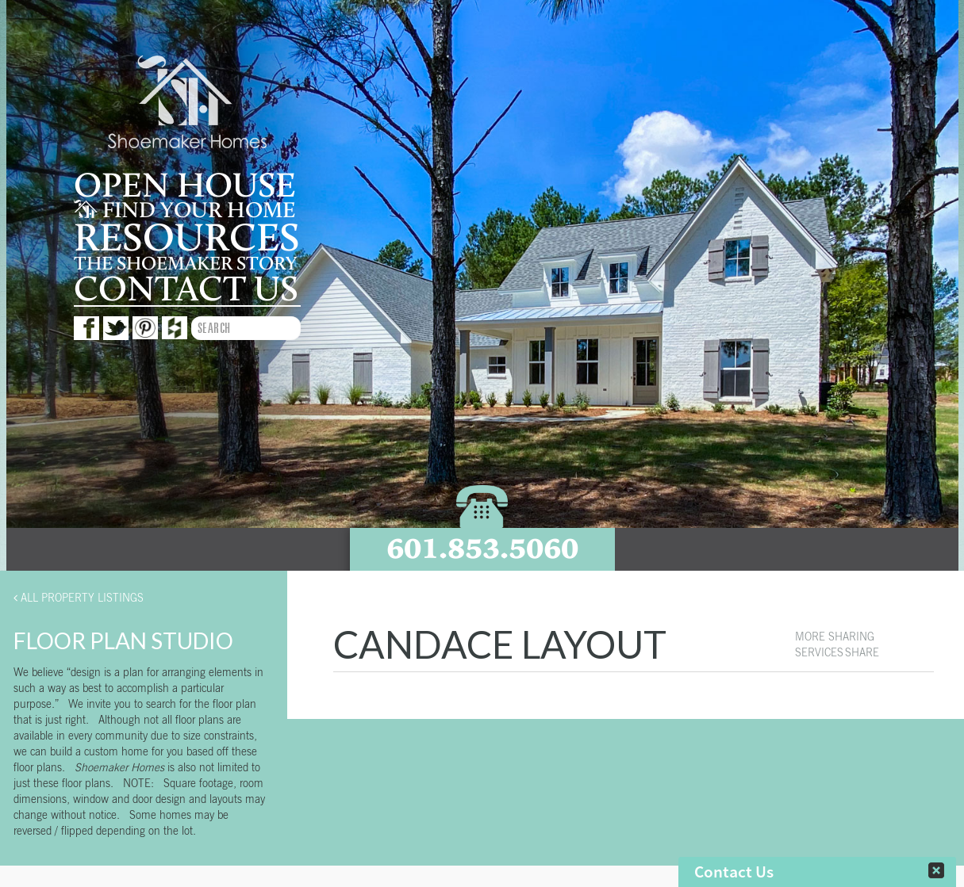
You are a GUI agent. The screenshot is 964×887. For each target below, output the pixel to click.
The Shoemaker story (185, 263)
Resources (187, 238)
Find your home (184, 211)
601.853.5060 (482, 548)
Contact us (186, 289)
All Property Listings (78, 597)
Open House (185, 186)
